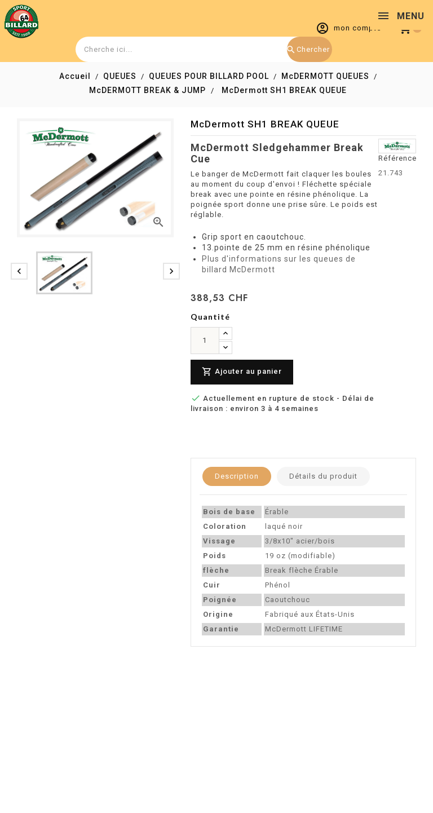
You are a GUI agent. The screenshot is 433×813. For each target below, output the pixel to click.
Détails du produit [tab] (323, 476)
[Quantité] (205, 340)
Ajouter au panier (242, 372)
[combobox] (202, 49)
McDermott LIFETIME (304, 629)
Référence (397, 158)
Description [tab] (237, 476)
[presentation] (19, 271)
